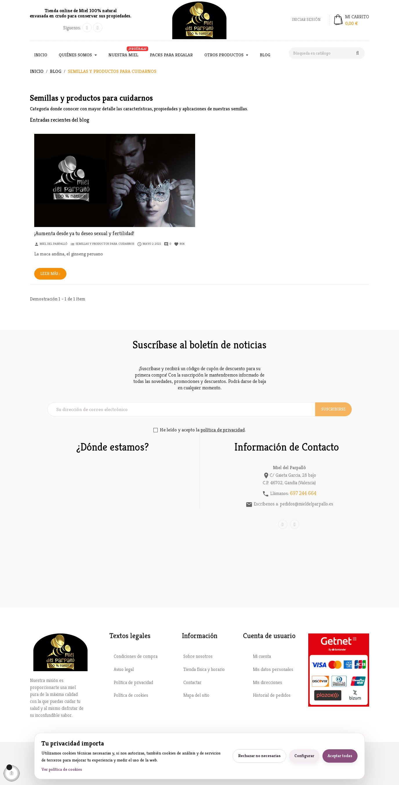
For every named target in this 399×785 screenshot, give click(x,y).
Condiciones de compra (135, 656)
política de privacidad (223, 429)
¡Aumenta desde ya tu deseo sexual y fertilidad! (84, 232)
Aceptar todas (340, 755)
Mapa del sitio (196, 695)
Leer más (50, 273)
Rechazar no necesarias (259, 755)
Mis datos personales (273, 669)
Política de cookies (131, 695)
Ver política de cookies (61, 769)
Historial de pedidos (272, 695)
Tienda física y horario (204, 669)
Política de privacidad (133, 682)
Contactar (192, 682)
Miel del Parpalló (53, 243)
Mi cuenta (262, 656)
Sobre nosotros (198, 656)
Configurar (304, 755)
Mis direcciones (267, 682)
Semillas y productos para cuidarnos (105, 243)
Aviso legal (124, 669)
